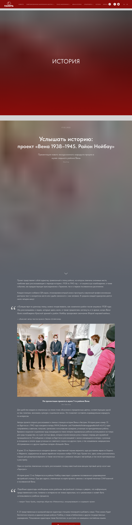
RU (124, 4)
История (98, 4)
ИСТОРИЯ (66, 61)
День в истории (77, 4)
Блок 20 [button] (105, 4)
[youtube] (118, 4)
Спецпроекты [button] (88, 4)
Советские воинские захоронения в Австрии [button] (39, 4)
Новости (21, 4)
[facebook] (114, 4)
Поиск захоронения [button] (63, 4)
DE (127, 4)
